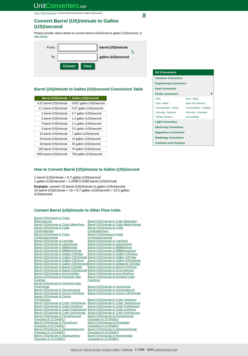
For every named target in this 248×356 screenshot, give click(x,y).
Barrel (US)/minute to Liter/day (53, 240)
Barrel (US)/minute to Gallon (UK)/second (61, 263)
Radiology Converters (169, 137)
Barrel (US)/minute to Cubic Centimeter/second (105, 236)
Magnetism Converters (170, 132)
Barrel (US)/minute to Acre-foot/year (111, 270)
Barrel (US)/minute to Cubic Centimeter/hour (105, 229)
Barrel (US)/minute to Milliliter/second (112, 250)
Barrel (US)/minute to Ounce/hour (109, 286)
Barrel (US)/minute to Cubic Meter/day (112, 221)
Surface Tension (164, 117)
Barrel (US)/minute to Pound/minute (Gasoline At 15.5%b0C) (111, 318)
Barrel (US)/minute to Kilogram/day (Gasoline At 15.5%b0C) (110, 337)
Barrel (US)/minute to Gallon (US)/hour (113, 254)
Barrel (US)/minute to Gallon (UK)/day (112, 257)
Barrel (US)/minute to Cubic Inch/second (114, 312)
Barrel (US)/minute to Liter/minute (55, 244)
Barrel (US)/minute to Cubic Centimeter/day (52, 229)
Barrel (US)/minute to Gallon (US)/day (58, 254)
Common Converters (168, 78)
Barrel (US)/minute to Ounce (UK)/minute (114, 293)
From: (51, 47)
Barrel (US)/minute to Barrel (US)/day (58, 267)
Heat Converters (165, 88)
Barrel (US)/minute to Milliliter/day (55, 247)
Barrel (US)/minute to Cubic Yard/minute (60, 303)
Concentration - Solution (198, 107)
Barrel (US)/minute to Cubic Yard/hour (112, 299)
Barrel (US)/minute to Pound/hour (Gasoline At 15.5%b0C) (55, 324)
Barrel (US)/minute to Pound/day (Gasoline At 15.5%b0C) (109, 324)
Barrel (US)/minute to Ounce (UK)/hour (59, 293)
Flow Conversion (48, 13)
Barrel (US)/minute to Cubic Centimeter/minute (52, 236)
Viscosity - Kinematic (197, 112)
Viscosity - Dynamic (166, 112)
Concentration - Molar (167, 107)
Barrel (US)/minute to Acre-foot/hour (111, 273)
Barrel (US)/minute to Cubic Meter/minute (114, 224)
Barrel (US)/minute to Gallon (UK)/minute (114, 260)
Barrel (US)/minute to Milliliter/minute (58, 250)
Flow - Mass (192, 98)
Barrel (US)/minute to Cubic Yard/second (114, 303)
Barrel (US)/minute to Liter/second (110, 244)
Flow (158, 98)
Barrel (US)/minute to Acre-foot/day (56, 273)
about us (76, 349)
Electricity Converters (169, 127)
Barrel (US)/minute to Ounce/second (111, 290)
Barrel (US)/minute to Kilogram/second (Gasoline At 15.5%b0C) (59, 331)
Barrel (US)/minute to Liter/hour (108, 240)
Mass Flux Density (195, 103)
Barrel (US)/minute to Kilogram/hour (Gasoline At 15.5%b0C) (57, 337)
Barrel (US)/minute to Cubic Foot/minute (113, 306)
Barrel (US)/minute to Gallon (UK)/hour (59, 260)
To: (53, 57)
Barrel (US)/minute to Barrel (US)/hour (112, 267)
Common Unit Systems (170, 142)
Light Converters (166, 121)
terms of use (92, 349)
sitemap (127, 349)
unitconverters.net (165, 349)
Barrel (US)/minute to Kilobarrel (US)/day (114, 263)
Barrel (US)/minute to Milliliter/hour (110, 247)
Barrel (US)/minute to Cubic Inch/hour (112, 309)
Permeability (192, 117)
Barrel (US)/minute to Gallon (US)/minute (60, 257)
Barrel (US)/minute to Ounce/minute (57, 290)
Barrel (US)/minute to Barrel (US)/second (60, 270)
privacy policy (111, 349)
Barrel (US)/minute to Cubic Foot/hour (58, 306)
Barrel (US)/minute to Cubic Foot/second (60, 309)
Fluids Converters (166, 93)
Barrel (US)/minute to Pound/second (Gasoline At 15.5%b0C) (57, 318)
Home (36, 13)
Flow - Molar (162, 103)
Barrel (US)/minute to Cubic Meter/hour (59, 224)
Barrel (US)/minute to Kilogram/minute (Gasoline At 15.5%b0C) (112, 331)
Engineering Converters (170, 83)
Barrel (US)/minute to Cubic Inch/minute (60, 312)
